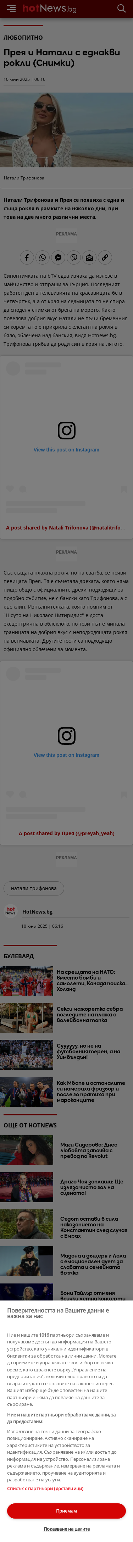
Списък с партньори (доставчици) (45, 1488)
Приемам (66, 1511)
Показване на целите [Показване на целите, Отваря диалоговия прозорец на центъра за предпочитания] (67, 1529)
